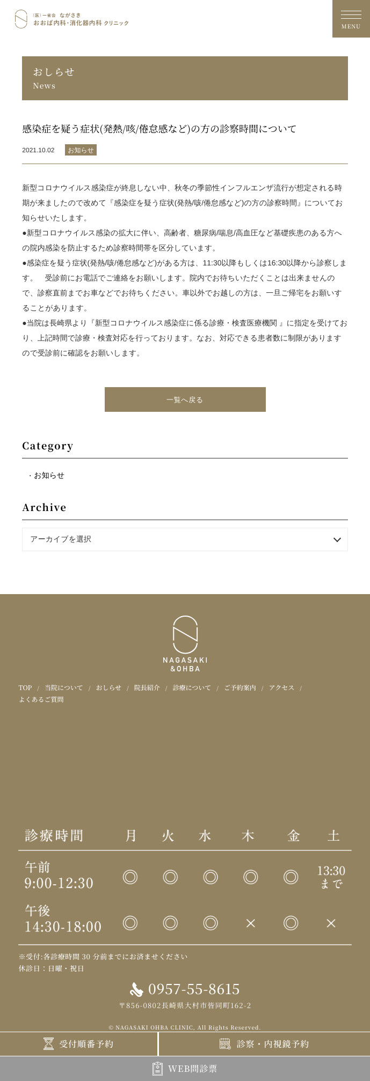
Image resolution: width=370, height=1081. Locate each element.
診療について (191, 687)
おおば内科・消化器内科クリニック (71, 18)
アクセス (282, 687)
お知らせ (49, 475)
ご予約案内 (240, 687)
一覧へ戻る (185, 400)
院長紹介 (147, 687)
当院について (64, 687)
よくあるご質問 (40, 699)
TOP (25, 687)
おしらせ (108, 687)
